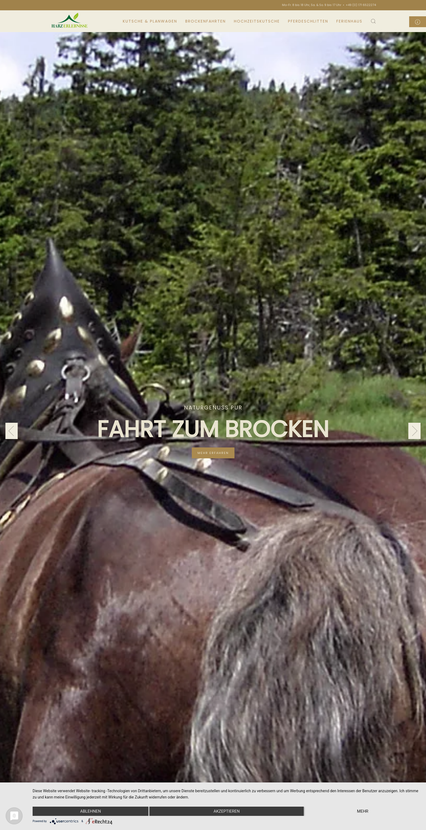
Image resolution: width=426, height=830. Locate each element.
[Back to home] (70, 21)
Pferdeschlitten (308, 21)
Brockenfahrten (205, 21)
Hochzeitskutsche (257, 21)
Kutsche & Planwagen (150, 21)
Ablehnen (90, 811)
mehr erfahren (213, 453)
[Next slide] (414, 431)
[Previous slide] (11, 431)
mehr (362, 811)
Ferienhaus (349, 21)
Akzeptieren (227, 811)
